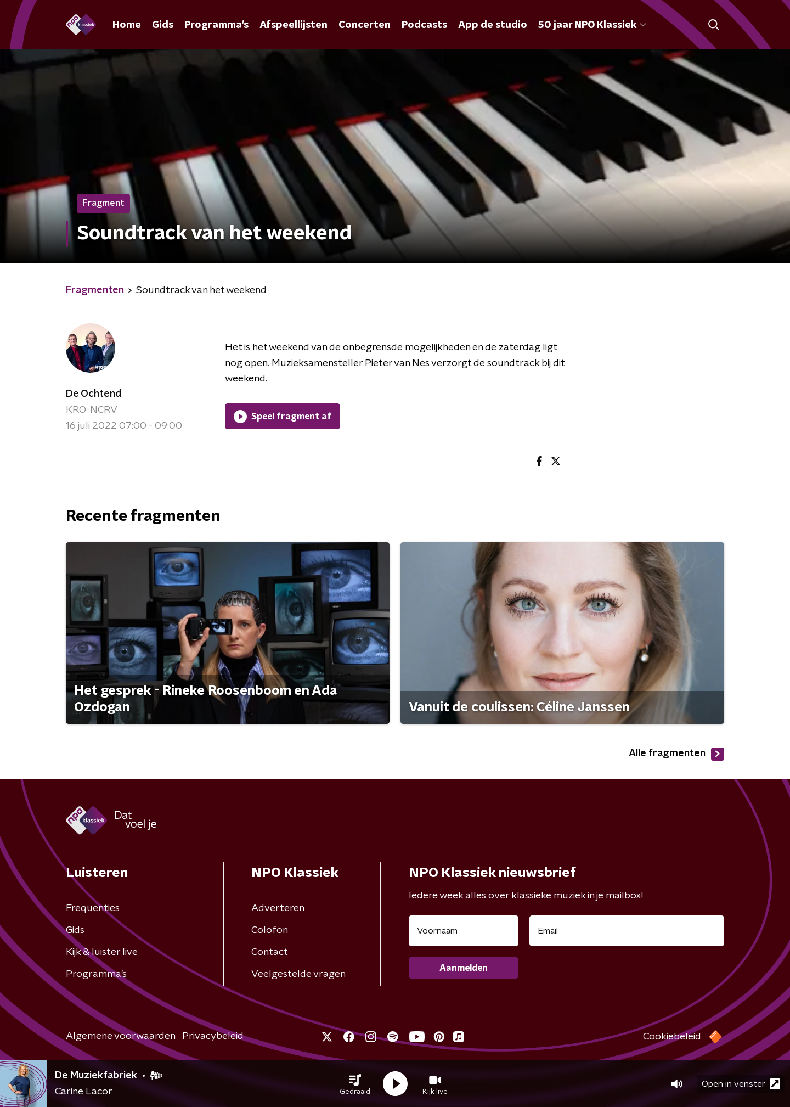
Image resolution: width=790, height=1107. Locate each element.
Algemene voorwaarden (121, 1036)
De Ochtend (93, 394)
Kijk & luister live (102, 952)
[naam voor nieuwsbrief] (463, 930)
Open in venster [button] (741, 1083)
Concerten (364, 25)
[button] (355, 1084)
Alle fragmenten (676, 754)
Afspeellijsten (293, 25)
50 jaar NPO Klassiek (592, 25)
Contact (269, 952)
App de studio (492, 25)
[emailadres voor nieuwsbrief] (626, 930)
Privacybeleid (213, 1036)
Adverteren (277, 908)
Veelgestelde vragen (298, 974)
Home (126, 25)
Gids (162, 25)
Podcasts (424, 25)
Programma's (216, 25)
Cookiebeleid (672, 1037)
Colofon (269, 930)
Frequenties (93, 908)
